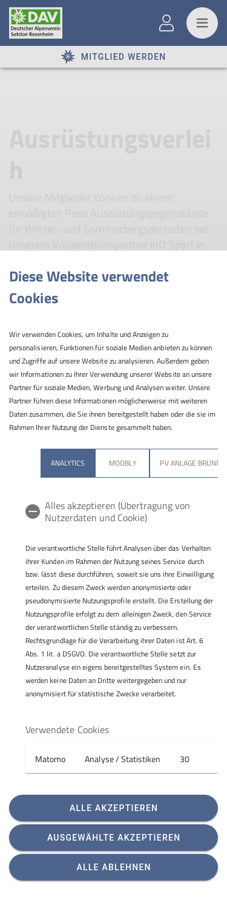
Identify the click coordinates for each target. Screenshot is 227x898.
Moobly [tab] (122, 463)
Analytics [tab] (68, 463)
